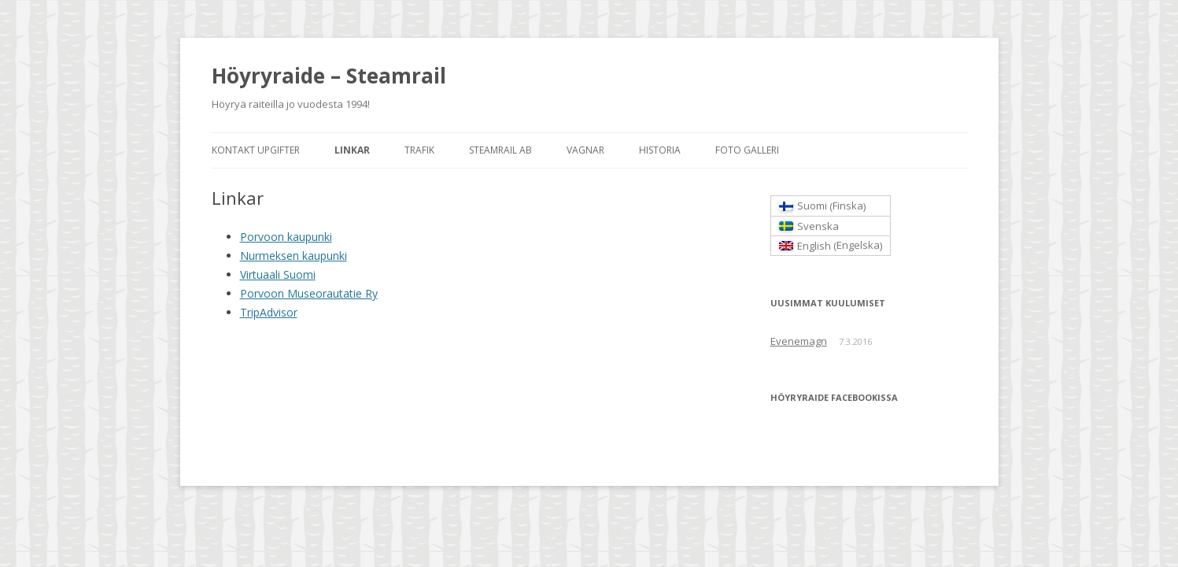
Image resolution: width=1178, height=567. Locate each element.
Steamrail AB (500, 150)
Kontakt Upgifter (256, 150)
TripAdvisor (268, 312)
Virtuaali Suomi (278, 274)
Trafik (419, 150)
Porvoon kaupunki (286, 236)
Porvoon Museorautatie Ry (309, 293)
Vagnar (585, 150)
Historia (660, 150)
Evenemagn (798, 341)
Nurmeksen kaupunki (293, 255)
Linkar (352, 150)
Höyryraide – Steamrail (329, 75)
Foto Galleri (747, 150)
